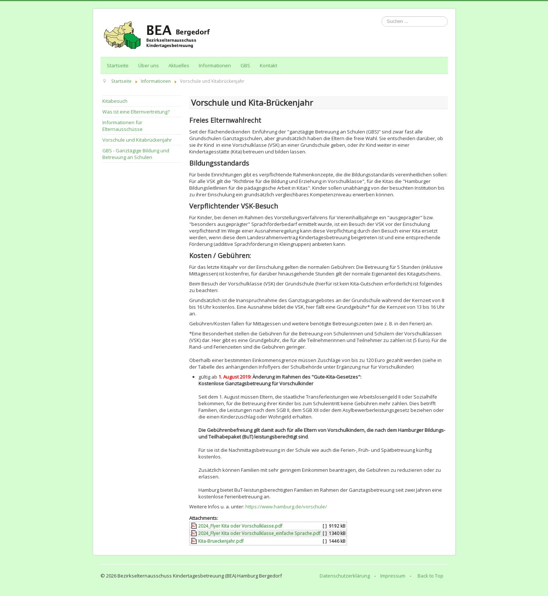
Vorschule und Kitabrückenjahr (137, 139)
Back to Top (430, 575)
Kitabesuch (114, 101)
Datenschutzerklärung (345, 575)
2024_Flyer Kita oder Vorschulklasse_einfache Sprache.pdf (259, 533)
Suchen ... (381, 16)
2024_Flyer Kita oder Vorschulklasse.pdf (240, 526)
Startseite (118, 65)
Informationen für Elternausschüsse (122, 125)
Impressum (392, 575)
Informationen (215, 65)
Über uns (148, 65)
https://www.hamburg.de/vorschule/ (286, 506)
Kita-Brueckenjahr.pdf (221, 541)
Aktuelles (179, 65)
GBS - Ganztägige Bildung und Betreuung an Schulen (135, 153)
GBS (245, 65)
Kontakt (268, 65)
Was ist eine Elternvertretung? (136, 111)
